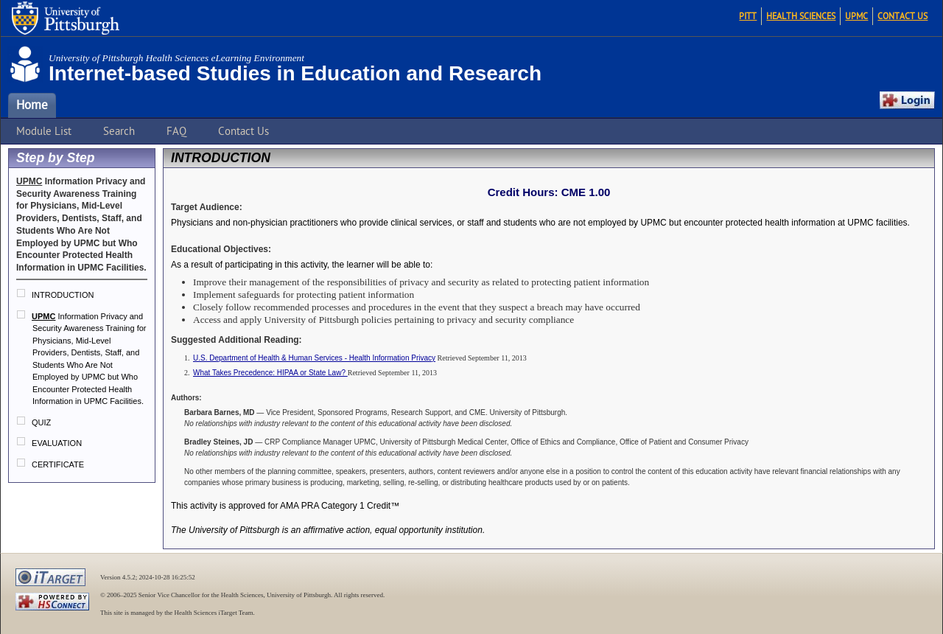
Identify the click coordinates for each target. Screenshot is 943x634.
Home (32, 105)
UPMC (856, 16)
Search (119, 131)
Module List (43, 131)
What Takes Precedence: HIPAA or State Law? (270, 373)
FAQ (176, 131)
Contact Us (902, 16)
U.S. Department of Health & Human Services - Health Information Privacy (314, 358)
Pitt (748, 16)
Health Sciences (800, 16)
